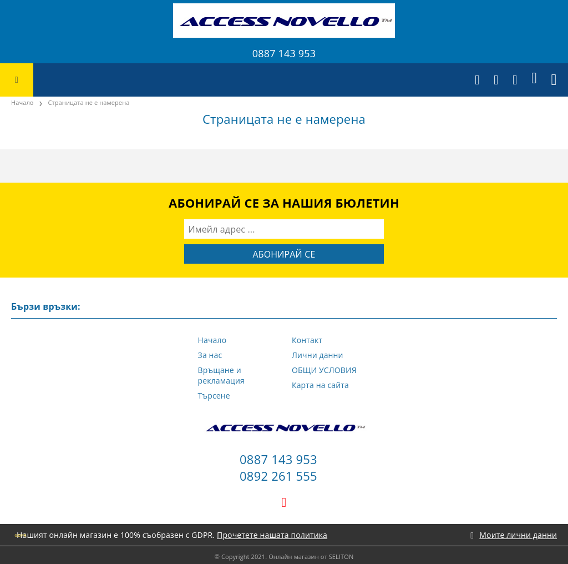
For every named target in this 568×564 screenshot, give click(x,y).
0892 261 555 (278, 475)
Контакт (307, 340)
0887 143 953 (284, 53)
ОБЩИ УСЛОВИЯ (324, 370)
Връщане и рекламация (221, 375)
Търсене (214, 395)
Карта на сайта (320, 385)
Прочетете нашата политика (272, 535)
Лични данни (317, 355)
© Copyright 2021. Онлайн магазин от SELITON (284, 556)
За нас (210, 355)
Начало (22, 102)
